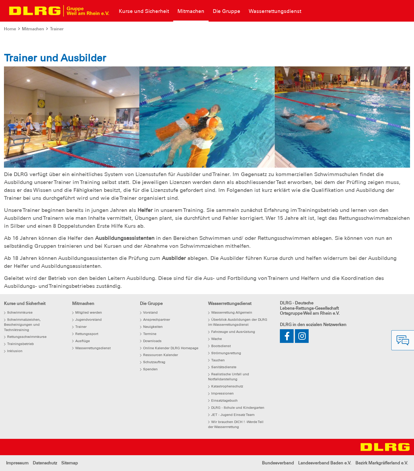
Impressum (17, 462)
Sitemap (69, 462)
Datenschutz (45, 462)
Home (10, 28)
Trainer (57, 28)
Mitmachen (33, 28)
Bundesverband (278, 462)
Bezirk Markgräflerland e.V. (381, 462)
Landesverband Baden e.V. (324, 462)
